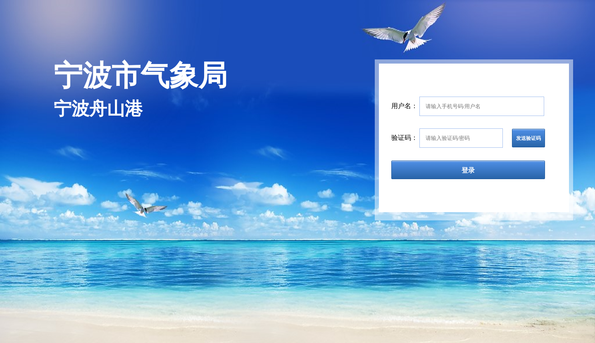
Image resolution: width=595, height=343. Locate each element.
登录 (468, 170)
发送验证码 (528, 138)
